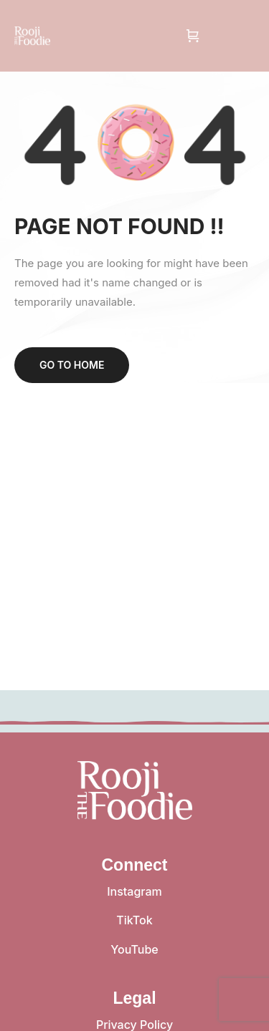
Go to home (71, 365)
